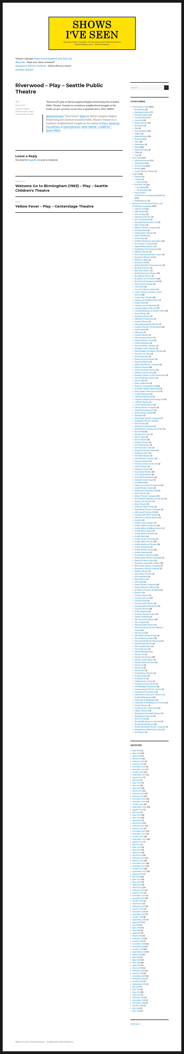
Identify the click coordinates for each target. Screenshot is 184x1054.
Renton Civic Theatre (143, 501)
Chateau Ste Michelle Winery (147, 300)
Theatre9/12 (140, 670)
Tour (137, 155)
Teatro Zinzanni (141, 611)
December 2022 (139, 863)
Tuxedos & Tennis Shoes (145, 684)
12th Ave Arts (140, 209)
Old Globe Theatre (142, 456)
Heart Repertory (141, 356)
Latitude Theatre (142, 402)
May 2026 (136, 753)
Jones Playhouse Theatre (145, 378)
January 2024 (138, 828)
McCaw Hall (140, 432)
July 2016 (136, 1008)
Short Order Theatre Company (147, 566)
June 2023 (136, 847)
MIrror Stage (140, 437)
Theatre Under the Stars (145, 662)
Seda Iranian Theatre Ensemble (148, 558)
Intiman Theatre (142, 367)
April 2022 (136, 885)
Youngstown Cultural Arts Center (148, 729)
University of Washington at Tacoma (150, 703)
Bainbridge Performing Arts (146, 249)
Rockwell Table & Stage (144, 507)
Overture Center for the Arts (146, 464)
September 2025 (139, 775)
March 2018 (137, 968)
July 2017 (136, 987)
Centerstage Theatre (143, 297)
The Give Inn (140, 633)
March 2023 (137, 855)
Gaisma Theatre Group (144, 340)
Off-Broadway (143, 190)
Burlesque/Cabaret (142, 112)
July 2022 (136, 877)
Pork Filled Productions (144, 477)
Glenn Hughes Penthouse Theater (149, 351)
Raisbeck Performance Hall (146, 491)
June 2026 (136, 751)
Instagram (20, 66)
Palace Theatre (141, 466)
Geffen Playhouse (142, 343)
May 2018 (136, 963)
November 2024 (139, 802)
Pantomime (140, 144)
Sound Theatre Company (145, 585)
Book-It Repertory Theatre (146, 273)
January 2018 (137, 973)
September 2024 (139, 807)
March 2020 (137, 904)
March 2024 (137, 823)
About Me (20, 62)
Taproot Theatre (142, 609)
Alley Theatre (140, 225)
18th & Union (140, 211)
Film (137, 128)
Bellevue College (141, 260)
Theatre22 (139, 665)
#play (82, 116)
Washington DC (141, 201)
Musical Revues (141, 136)
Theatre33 (139, 668)
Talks (137, 152)
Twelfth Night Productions (146, 687)
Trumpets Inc (140, 678)
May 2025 (136, 785)
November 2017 (138, 979)
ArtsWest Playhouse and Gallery (148, 241)
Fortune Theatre (141, 335)
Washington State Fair (144, 716)
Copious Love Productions (145, 305)
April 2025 (136, 788)
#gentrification (71, 126)
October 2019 (137, 917)
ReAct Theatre (141, 493)
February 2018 (138, 971)
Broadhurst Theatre (143, 276)
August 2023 (137, 842)
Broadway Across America (146, 279)
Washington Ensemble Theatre (148, 713)
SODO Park (139, 582)
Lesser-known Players (144, 405)
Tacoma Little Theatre (144, 603)
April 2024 (136, 820)
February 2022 (138, 890)
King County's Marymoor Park (147, 391)
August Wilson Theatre (144, 246)
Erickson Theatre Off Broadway (148, 327)
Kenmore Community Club (146, 386)
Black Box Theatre (142, 268)
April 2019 (136, 933)
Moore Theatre (141, 440)
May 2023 (136, 850)
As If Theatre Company (144, 244)
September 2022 (139, 871)
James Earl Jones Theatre (145, 370)
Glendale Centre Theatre (145, 348)
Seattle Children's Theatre (145, 526)
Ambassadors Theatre (144, 233)
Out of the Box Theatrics (145, 458)
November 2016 (138, 1003)
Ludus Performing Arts (144, 410)
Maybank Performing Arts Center (149, 429)
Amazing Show (141, 230)
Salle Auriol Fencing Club (145, 512)
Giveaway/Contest (142, 160)
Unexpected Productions (145, 692)
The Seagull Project (143, 646)
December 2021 (139, 896)
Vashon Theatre (141, 705)
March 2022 (137, 887)
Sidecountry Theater (143, 574)
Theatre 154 (140, 654)
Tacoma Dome (141, 601)
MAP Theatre (140, 424)
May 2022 (136, 882)
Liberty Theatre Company (146, 407)
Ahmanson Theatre (143, 217)
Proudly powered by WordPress (60, 1042)
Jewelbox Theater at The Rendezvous (150, 375)
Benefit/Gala (140, 110)
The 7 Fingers (140, 622)
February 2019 (138, 938)
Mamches (139, 415)
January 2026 (138, 764)
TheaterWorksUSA (142, 652)
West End (141, 182)
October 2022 (138, 869)
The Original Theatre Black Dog (148, 641)
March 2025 (137, 791)
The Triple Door (141, 649)
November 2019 (138, 914)
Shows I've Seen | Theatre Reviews (29, 1042)
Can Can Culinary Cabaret (145, 289)
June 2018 (136, 960)
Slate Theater (140, 579)
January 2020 (138, 909)
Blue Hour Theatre (142, 271)
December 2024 (139, 799)
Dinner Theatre (141, 123)
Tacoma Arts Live (142, 598)
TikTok (31, 66)
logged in (33, 160)
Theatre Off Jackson (143, 657)
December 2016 (138, 1000)
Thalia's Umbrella (142, 617)
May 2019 (136, 930)
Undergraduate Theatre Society (148, 689)
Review (138, 169)
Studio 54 (138, 593)
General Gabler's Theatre (145, 346)
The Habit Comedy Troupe (146, 636)
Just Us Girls (140, 381)
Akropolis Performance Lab (146, 222)
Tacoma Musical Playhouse (146, 606)
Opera (137, 142)
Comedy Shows (141, 118)
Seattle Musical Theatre (144, 534)
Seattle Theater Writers (144, 171)
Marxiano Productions (144, 426)
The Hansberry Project (144, 638)
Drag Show (139, 126)
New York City (65, 58)
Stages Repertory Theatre (145, 587)
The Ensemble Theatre (144, 625)
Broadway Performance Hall (147, 281)
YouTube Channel (24, 69)
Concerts (138, 120)
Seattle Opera (140, 536)
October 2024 (138, 804)
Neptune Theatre (142, 442)
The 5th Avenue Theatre (144, 619)
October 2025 (137, 772)
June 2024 (136, 815)
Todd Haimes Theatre (144, 673)
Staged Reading (141, 150)
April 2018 (136, 965)
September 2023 (139, 839)
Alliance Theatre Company (146, 228)
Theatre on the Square (144, 660)
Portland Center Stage (144, 480)
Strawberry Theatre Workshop (147, 590)
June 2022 (136, 879)
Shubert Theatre (141, 571)
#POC (84, 126)
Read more (135, 1024)
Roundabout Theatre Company (148, 509)
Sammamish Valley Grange (146, 515)
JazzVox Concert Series (144, 373)
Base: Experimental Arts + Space (148, 254)
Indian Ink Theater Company (147, 364)
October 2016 (137, 1006)
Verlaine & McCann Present (146, 708)
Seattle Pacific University (145, 539)
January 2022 (138, 893)
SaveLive (138, 520)
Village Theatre (141, 711)
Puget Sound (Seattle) (45, 58)
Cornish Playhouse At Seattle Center (150, 311)
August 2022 (137, 874)
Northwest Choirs (142, 453)
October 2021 (137, 901)
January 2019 (137, 941)
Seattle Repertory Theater (146, 544)
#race (104, 123)
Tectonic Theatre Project (145, 614)
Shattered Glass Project (144, 560)
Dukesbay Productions (144, 319)
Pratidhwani (140, 483)
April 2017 (136, 995)
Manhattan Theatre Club (145, 421)
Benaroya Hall (141, 262)
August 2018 (137, 955)
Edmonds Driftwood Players (147, 324)
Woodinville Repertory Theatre (147, 721)
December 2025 (139, 767)
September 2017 (139, 984)
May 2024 (136, 818)
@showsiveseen (55, 116)
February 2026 (138, 761)
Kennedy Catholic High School (147, 389)
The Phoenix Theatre (143, 644)
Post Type (136, 158)
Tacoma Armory (141, 595)
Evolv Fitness (140, 330)
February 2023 (138, 858)
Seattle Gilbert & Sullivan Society (148, 528)
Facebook (41, 66)
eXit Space (139, 332)
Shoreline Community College (147, 563)
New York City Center (143, 448)
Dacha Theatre (141, 313)
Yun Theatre (140, 732)
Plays (31, 111)
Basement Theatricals (144, 257)
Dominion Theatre (142, 316)
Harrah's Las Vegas (143, 354)
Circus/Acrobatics (142, 115)
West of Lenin (140, 719)
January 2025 (137, 796)
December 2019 (138, 912)
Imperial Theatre (142, 362)
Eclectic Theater (141, 322)
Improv (138, 134)
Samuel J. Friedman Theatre (146, 517)
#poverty (114, 123)
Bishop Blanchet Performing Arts (148, 265)
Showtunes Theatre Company (147, 568)
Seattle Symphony (142, 547)
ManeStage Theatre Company (147, 418)
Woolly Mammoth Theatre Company (150, 727)
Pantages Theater (142, 469)
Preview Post (140, 166)
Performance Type (140, 107)
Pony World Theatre (143, 475)
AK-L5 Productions (142, 220)
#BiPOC (92, 126)
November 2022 (139, 866)
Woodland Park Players (144, 724)
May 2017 (136, 992)
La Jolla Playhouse (142, 394)
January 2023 (138, 861)
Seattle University (142, 552)
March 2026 (137, 759)
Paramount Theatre (143, 472)
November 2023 (139, 834)
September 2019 (139, 920)
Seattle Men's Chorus (143, 531)
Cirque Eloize (140, 303)
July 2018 (136, 957)
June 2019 (136, 928)
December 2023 (139, 831)
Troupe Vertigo (141, 676)
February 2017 (138, 997)
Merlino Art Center (142, 434)
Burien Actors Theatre (144, 284)
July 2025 (136, 780)
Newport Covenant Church (145, 450)
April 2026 (136, 756)
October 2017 (137, 981)
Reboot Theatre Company (145, 496)
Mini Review (140, 163)
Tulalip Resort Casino (144, 681)
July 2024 (136, 812)
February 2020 (138, 906)
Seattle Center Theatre (144, 523)
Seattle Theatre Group (144, 550)
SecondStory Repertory (144, 555)
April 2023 (136, 853)
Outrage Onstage (142, 461)
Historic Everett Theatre (145, 359)
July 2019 (136, 925)
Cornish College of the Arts (146, 308)
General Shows (141, 131)
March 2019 (137, 936)
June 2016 (136, 1011)
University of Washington (145, 700)
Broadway (141, 187)
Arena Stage (140, 238)
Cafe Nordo (139, 287)
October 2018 (137, 949)
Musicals (138, 139)
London (138, 179)
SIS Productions (141, 577)
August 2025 (137, 777)
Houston (138, 177)
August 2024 (137, 810)
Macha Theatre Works (144, 413)
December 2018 (138, 944)
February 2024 (138, 826)
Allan (17, 102)
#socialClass (53, 126)
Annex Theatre (141, 236)
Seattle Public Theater (24, 114)
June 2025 (136, 783)
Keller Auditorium (142, 383)
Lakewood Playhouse (143, 397)
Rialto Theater (141, 504)
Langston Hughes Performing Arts (149, 399)
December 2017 (138, 976)
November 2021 (138, 898)
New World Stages (142, 445)
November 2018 (138, 946)
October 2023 (138, 836)
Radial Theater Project (144, 488)
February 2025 (138, 794)
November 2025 (139, 769)
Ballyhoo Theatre (142, 252)
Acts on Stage (140, 214)
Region (135, 174)
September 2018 (139, 952)
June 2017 (136, 989)
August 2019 (137, 922)
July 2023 (136, 845)
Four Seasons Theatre (144, 338)
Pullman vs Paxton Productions (148, 485)
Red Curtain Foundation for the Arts (149, 499)
